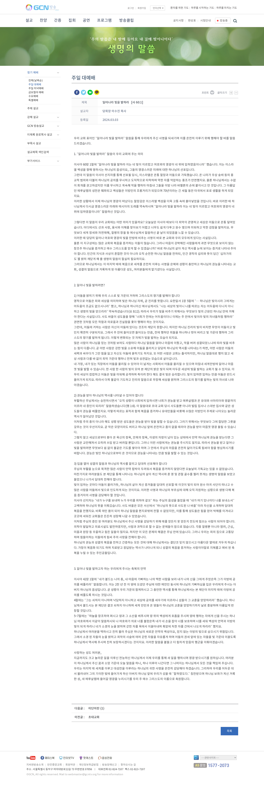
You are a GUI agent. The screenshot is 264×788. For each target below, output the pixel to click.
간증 (57, 20)
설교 (29, 20)
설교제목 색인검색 (38, 152)
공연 (86, 20)
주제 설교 (32, 108)
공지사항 (178, 20)
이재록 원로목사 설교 (39, 134)
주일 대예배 (34, 84)
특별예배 (33, 100)
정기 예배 (32, 72)
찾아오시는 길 (128, 764)
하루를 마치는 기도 (226, 7)
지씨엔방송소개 (34, 764)
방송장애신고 (109, 764)
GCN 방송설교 (35, 126)
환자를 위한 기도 (179, 7)
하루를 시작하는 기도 (202, 7)
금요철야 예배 (36, 92)
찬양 (43, 20)
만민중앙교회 (54, 764)
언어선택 (157, 8)
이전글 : (80, 717)
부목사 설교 (34, 143)
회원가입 (142, 8)
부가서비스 (33, 161)
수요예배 (33, 96)
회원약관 (70, 764)
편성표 (192, 20)
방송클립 (126, 20)
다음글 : (80, 708)
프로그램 (104, 20)
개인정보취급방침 (88, 764)
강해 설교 (32, 117)
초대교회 (94, 717)
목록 (229, 731)
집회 (72, 20)
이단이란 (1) (96, 708)
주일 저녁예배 (36, 88)
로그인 (131, 8)
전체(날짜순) (35, 80)
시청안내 (205, 20)
